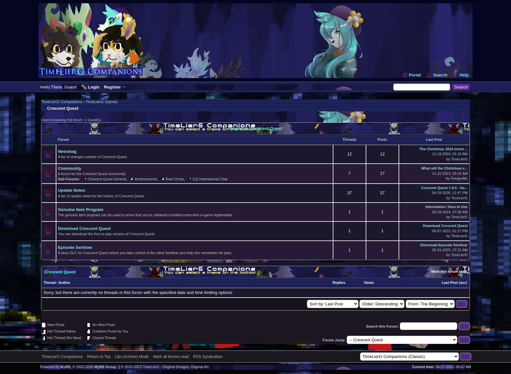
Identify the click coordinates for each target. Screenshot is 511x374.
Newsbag (67, 151)
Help (464, 75)
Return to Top (98, 356)
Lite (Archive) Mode (132, 356)
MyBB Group (105, 367)
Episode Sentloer (75, 247)
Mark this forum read (449, 271)
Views (369, 283)
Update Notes (71, 190)
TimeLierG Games (102, 102)
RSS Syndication (208, 356)
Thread (50, 283)
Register (112, 87)
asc (463, 283)
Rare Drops (175, 179)
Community (69, 168)
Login (93, 87)
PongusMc (459, 178)
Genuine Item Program (80, 209)
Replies (338, 283)
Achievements (146, 179)
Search (440, 75)
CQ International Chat (210, 179)
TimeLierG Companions (61, 102)
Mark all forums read (171, 356)
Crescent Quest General (107, 179)
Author (64, 283)
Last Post (450, 283)
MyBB (65, 367)
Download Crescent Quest (84, 228)
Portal (415, 75)
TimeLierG (459, 159)
